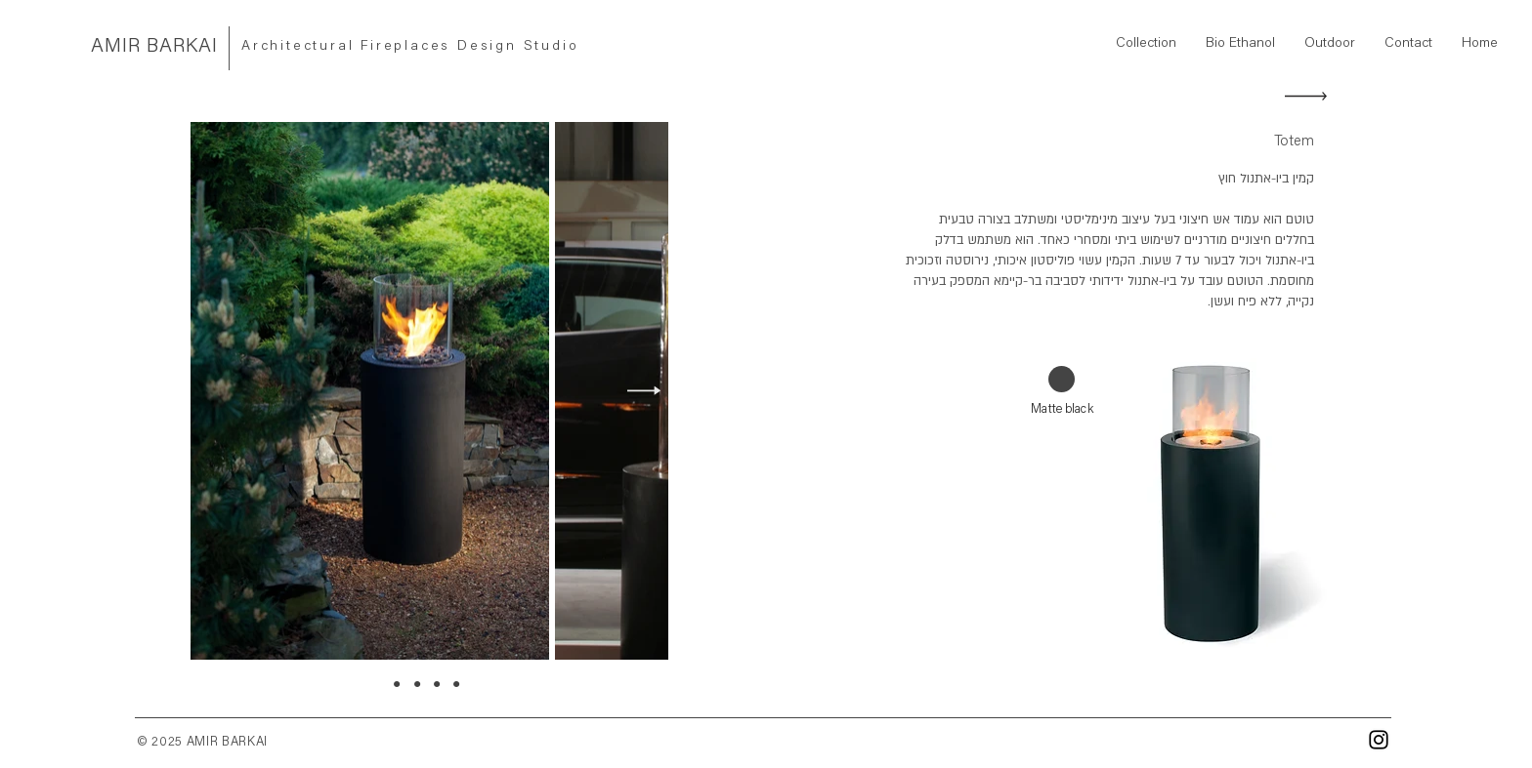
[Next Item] (644, 391)
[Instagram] (1378, 739)
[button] (1146, 44)
